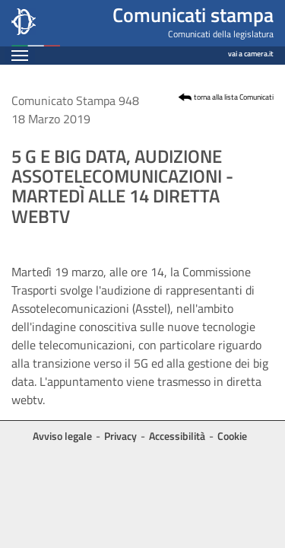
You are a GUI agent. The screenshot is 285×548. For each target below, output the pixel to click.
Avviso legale (62, 436)
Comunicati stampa (193, 15)
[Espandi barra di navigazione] (20, 55)
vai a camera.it (251, 51)
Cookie (232, 436)
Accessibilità (177, 436)
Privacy (120, 436)
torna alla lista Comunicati (234, 97)
